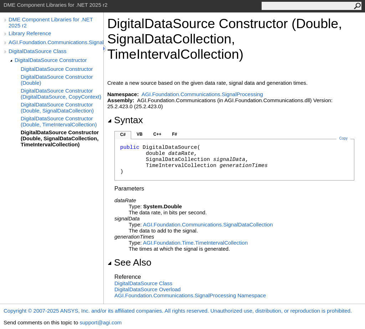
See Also (129, 262)
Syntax (125, 120)
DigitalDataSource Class (38, 51)
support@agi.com (100, 322)
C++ (157, 134)
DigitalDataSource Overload (147, 289)
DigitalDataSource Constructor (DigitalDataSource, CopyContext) (61, 94)
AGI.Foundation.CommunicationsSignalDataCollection (208, 224)
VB (140, 134)
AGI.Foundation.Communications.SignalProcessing (56, 42)
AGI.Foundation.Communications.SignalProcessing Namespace (190, 295)
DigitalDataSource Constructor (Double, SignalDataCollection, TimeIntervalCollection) (60, 138)
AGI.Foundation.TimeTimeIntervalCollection (195, 243)
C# (122, 134)
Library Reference (30, 33)
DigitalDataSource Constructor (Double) (57, 80)
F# (174, 134)
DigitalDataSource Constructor (51, 60)
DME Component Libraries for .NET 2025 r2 (51, 22)
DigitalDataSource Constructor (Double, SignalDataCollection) (57, 107)
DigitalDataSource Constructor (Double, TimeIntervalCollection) (59, 121)
